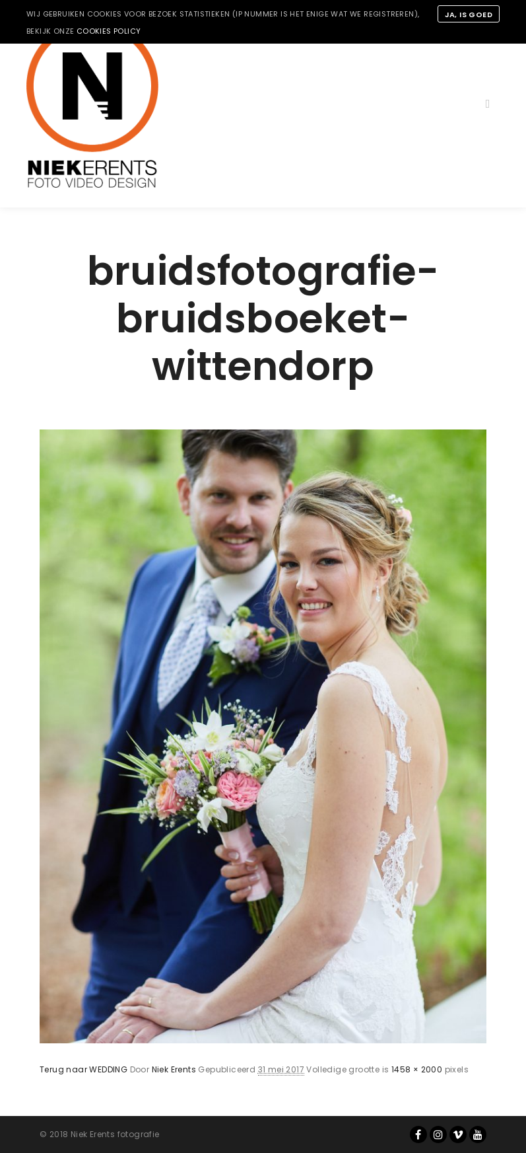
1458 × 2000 (416, 1069)
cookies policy (109, 31)
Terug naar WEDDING (83, 1069)
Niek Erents (174, 1069)
